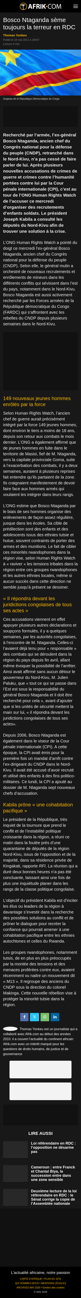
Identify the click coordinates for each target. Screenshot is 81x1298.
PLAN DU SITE (52, 1278)
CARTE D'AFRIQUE (31, 1278)
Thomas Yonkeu (15, 35)
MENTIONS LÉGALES (53, 1283)
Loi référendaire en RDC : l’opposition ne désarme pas (53, 1147)
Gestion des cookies (53, 1287)
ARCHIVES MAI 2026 (28, 1287)
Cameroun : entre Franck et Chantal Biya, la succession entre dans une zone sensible (53, 1173)
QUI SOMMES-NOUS (27, 1283)
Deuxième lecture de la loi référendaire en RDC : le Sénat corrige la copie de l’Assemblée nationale (54, 1197)
